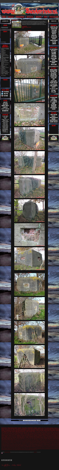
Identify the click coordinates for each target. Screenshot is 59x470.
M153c (9, 447)
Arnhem (55, 431)
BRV (47, 444)
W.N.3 (45, 447)
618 (37, 446)
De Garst (39, 438)
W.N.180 (34, 432)
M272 (14, 445)
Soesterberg (43, 434)
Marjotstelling (22, 437)
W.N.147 (56, 440)
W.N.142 (33, 437)
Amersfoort (30, 431)
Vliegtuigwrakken (8, 430)
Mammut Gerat (30, 440)
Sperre (46, 434)
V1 (23, 434)
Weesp (7, 437)
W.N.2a (29, 444)
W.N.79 (54, 447)
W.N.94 (23, 446)
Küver (36, 434)
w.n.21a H (26, 438)
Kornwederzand (48, 433)
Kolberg (5, 443)
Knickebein (10, 445)
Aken (28, 438)
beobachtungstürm (33, 446)
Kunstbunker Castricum (5, 72)
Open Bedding (26, 430)
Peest (28, 443)
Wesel (35, 444)
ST (27, 445)
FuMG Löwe (24, 436)
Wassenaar (42, 437)
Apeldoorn (12, 440)
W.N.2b (58, 432)
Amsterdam (6, 436)
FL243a (55, 444)
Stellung (11, 438)
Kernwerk (34, 434)
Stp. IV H (25, 437)
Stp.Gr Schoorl (27, 447)
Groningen (16, 430)
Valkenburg (53, 443)
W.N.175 (55, 445)
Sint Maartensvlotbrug (45, 440)
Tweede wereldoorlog (16, 433)
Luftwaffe (34, 439)
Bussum (37, 438)
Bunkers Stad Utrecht (4, 60)
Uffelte (36, 445)
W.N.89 (21, 446)
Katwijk (42, 430)
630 (48, 437)
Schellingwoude (36, 443)
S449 (17, 447)
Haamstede (2, 443)
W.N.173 (53, 445)
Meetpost (11, 447)
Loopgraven (5, 431)
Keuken (58, 437)
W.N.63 (50, 447)
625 (8, 440)
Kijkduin (2, 438)
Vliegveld (49, 428)
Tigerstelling (16, 432)
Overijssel (37, 429)
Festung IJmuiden (8, 428)
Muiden (6, 432)
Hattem (46, 438)
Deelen (22, 432)
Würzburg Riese (38, 444)
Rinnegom (30, 443)
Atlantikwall (57, 430)
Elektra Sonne (22, 439)
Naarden (34, 436)
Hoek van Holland (52, 438)
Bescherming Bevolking (51, 444)
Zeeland (52, 428)
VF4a (35, 447)
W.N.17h (2, 446)
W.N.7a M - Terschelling (3, 53)
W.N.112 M (7, 444)
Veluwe (49, 431)
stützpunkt (5, 440)
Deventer (47, 446)
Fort (2, 431)
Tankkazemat (33, 445)
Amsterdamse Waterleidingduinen (21, 429)
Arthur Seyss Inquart (32, 438)
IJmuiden (19, 427)
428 (41, 444)
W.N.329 (25, 434)
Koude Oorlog (28, 428)
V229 (33, 447)
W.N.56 (48, 447)
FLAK (53, 437)
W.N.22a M (43, 447)
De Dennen (9, 436)
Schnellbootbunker (37, 440)
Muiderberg (3, 430)
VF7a (14, 439)
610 (42, 444)
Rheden (15, 447)
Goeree (10, 432)
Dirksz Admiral (17, 436)
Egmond (41, 433)
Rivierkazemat (39, 434)
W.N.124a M (13, 444)
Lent (5, 447)
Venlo (51, 439)
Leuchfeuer (16, 443)
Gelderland (19, 428)
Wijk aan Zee (10, 437)
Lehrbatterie (13, 443)
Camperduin (50, 437)
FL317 (54, 446)
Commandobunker (37, 431)
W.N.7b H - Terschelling (3, 50)
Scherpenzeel (56, 428)
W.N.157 (24, 444)
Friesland (13, 431)
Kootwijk (2, 447)
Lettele (7, 447)
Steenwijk (39, 443)
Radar (41, 431)
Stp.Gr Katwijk (23, 447)
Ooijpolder (5, 438)
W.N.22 (10, 446)
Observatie (33, 440)
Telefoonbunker (10, 433)
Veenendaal (41, 429)
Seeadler (19, 447)
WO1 (39, 437)
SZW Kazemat (38, 430)
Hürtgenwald (57, 438)
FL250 (53, 446)
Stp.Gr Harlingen (48, 439)
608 (7, 440)
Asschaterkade (21, 433)
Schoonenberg (29, 445)
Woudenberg (20, 430)
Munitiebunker (33, 429)
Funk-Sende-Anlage (3, 445)
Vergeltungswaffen (52, 440)
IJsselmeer (51, 431)
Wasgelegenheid (3, 437)
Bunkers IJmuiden (40, 428)
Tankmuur (13, 432)
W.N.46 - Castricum (4, 71)
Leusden (27, 431)
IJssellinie (3, 429)
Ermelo (19, 440)
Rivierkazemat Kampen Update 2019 (5, 58)
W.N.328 (21, 438)
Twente (48, 434)
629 (43, 444)
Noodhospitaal (22, 445)
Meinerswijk (31, 436)
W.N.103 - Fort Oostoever (3, 69)
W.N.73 (50, 434)
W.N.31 (14, 446)
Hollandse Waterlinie (30, 434)
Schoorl (6, 434)
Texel (23, 430)
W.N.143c (39, 447)
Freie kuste (49, 432)
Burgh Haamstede (45, 431)
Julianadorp (3, 439)
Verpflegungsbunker (39, 445)
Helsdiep (48, 438)
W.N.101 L (14, 438)
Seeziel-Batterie (32, 433)
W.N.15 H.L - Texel (4, 54)
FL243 (21, 440)
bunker (34, 431)
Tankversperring (54, 432)
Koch (32, 439)
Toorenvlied (49, 436)
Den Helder (13, 428)
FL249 (51, 446)
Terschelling (23, 428)
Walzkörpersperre (56, 436)
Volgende (38, 420)
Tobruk (16, 428)
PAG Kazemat (7, 429)
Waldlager (27, 446)
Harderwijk (15, 434)
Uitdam (29, 447)
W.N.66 (52, 447)
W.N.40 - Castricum (4, 73)
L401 (10, 443)
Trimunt (31, 437)
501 (10, 434)
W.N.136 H (45, 445)
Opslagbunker (52, 430)
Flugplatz (20, 436)
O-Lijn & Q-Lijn (3, 59)
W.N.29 (12, 446)
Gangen (15, 437)
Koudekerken (8, 443)
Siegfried (41, 440)
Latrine (2, 433)
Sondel (21, 447)
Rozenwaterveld (6, 433)
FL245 (56, 444)
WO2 (55, 447)
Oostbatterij (37, 436)
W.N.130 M (18, 444)
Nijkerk (19, 445)
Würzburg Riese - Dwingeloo (4, 66)
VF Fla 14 (50, 443)
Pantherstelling (57, 433)
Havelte (28, 433)
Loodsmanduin (19, 443)
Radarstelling (17, 431)
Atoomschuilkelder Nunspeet (4, 61)
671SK (45, 444)
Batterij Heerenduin (54, 434)
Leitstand (6, 439)
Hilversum (30, 439)
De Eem (38, 433)
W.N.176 (56, 439)
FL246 (13, 437)
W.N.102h (2, 444)
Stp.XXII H (42, 443)
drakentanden (46, 437)
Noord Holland (12, 429)
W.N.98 (53, 436)
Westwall (35, 433)
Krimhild (4, 447)
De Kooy (45, 446)
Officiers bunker (25, 443)
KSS (28, 436)
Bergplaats (19, 432)
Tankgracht (45, 443)
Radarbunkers (25, 432)
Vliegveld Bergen (46, 429)
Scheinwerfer (3, 434)
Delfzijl (17, 440)
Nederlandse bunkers (32, 427)
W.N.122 (10, 444)
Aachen (10, 440)
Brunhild (15, 440)
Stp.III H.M (28, 437)
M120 (13, 445)
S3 (43, 436)
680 (38, 446)
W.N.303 (31, 444)
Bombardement (42, 446)
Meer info (35, 1)
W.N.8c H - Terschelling (3, 52)
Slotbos (40, 432)
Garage (27, 436)
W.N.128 (16, 444)
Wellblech (30, 446)
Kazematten (24, 427)
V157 (31, 447)
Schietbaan (8, 438)
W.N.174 (41, 447)
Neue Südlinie (53, 433)
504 (36, 446)
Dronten (58, 434)
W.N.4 (47, 447)
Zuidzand (2, 440)
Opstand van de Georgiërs (39, 439)
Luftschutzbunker (26, 440)
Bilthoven (16, 439)
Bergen (8, 432)
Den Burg (13, 436)
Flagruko (55, 437)
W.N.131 (21, 444)
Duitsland (46, 432)
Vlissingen (57, 429)
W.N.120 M (17, 438)
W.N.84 (58, 439)
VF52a (48, 440)
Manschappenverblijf (12, 427)
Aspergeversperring (47, 430)
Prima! (39, 1)
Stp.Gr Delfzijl (44, 439)
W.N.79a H (18, 446)
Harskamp (8, 445)
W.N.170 (51, 445)
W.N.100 (58, 443)
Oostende (13, 447)
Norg (22, 443)
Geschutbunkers (22, 431)
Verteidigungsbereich (32, 430)
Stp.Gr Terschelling (34, 428)
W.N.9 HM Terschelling (5, 48)
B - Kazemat (46, 428)
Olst (51, 432)
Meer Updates (3, 75)
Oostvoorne (11, 439)
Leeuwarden (18, 437)
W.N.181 (5, 446)
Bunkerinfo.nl (4, 427)
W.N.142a (48, 445)
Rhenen (19, 434)
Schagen (33, 443)
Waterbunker (25, 433)
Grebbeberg (44, 433)
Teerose (48, 443)
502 (44, 432)
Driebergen (49, 446)
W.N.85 (38, 437)
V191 (32, 447)
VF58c (36, 447)
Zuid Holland (9, 431)
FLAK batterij (37, 432)
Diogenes (19, 439)
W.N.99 (25, 446)
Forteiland (13, 434)
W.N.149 (53, 439)
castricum (8, 434)
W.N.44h (16, 446)
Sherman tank (46, 436)
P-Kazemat (41, 436)
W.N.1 (43, 445)
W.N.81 (23, 438)
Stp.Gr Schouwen (30, 432)
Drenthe (12, 430)
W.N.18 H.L (26, 444)
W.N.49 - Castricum (4, 70)
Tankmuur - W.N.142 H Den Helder (5, 68)
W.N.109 (5, 444)
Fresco (42, 438)
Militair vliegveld (52, 429)
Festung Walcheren (26, 439)
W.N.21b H (7, 446)
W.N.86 (33, 444)
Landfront (28, 429)
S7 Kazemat (21, 434)
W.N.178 (58, 445)
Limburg (9, 439)
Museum (17, 445)
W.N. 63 (56, 443)
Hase (44, 438)
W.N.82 (35, 437)
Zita (40, 444)
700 (39, 446)
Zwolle (42, 432)
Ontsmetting (25, 445)
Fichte (22, 440)
